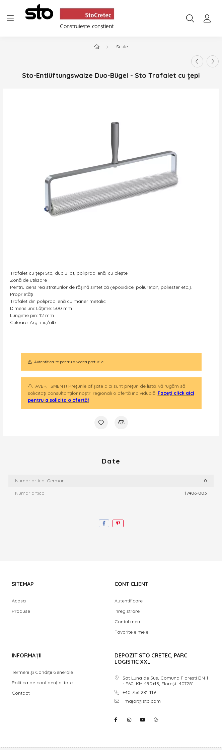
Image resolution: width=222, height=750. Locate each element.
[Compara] (121, 422)
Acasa (19, 601)
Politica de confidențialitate (42, 683)
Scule (122, 47)
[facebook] (104, 523)
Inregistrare (127, 611)
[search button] (190, 18)
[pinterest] (118, 523)
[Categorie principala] (96, 47)
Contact (21, 693)
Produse (21, 611)
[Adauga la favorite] (101, 422)
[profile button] (207, 18)
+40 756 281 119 (139, 692)
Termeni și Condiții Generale (42, 672)
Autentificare (129, 601)
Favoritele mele (131, 632)
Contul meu (127, 622)
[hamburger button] (10, 18)
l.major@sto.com (142, 701)
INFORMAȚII (27, 655)
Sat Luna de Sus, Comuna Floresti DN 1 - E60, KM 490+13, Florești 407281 (165, 681)
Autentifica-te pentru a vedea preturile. (69, 361)
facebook (116, 720)
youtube (142, 720)
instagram (129, 720)
